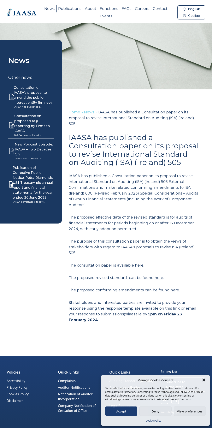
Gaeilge (194, 16)
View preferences (189, 411)
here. (175, 290)
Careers (142, 8)
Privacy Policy (17, 387)
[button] (204, 380)
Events (106, 16)
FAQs (126, 8)
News (49, 8)
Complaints (67, 381)
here (139, 265)
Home (74, 112)
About (90, 8)
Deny (155, 411)
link (176, 308)
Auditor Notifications (74, 387)
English (194, 9)
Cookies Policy (18, 394)
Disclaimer (15, 400)
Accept (121, 411)
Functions (109, 8)
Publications (69, 8)
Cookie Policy (153, 420)
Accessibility (16, 381)
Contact (160, 8)
